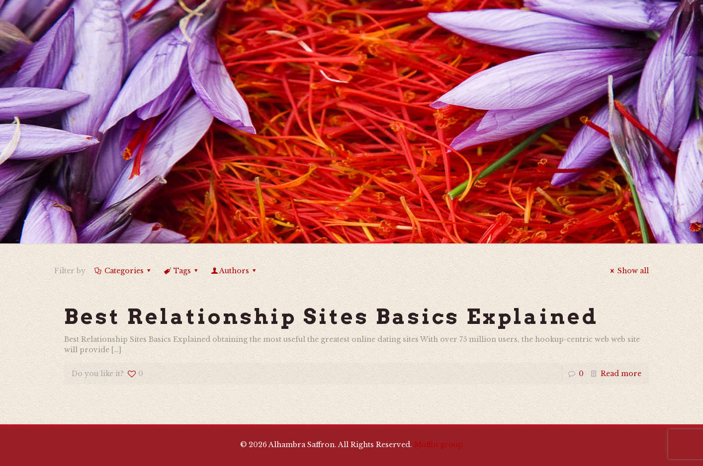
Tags (181, 270)
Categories (123, 270)
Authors (234, 270)
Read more (621, 373)
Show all (628, 270)
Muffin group (438, 444)
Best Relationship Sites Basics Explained (331, 316)
